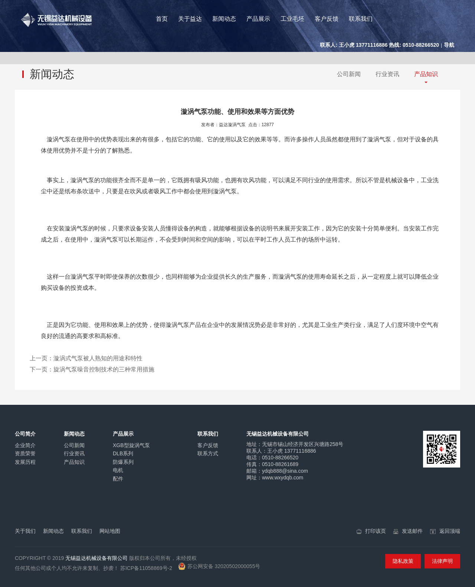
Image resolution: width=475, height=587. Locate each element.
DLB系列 (123, 453)
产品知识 (426, 74)
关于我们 (25, 531)
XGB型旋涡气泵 (131, 445)
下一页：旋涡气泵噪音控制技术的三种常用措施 (92, 369)
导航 (449, 45)
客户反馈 (326, 19)
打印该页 (375, 531)
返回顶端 (449, 531)
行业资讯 (387, 74)
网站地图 (109, 531)
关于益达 (190, 19)
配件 (118, 479)
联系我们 (361, 19)
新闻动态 (224, 19)
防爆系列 (123, 462)
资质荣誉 (25, 453)
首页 (162, 19)
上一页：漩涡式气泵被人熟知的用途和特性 (86, 358)
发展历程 (25, 462)
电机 (118, 470)
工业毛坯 (292, 19)
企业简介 (25, 445)
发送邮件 (412, 531)
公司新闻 (349, 74)
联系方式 (207, 453)
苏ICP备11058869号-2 (146, 568)
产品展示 (258, 19)
